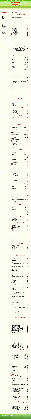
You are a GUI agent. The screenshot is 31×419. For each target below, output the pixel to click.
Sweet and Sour (3, 19)
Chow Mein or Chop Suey (4, 33)
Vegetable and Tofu (4, 26)
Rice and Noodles (3, 31)
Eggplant (3, 18)
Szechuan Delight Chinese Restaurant (7, 415)
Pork (2, 25)
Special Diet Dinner (4, 27)
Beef (2, 23)
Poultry (2, 24)
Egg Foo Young (3, 32)
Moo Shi (2, 20)
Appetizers (3, 16)
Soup (2, 17)
